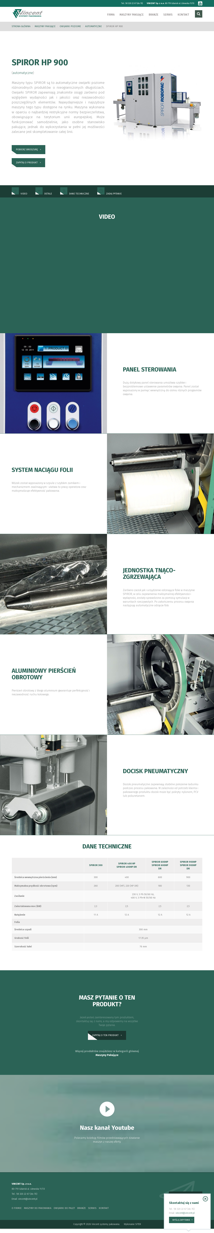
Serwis (168, 14)
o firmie (17, 1212)
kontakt (104, 1212)
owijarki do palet (64, 1212)
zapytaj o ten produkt (105, 1039)
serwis (92, 1212)
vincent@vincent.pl (27, 1203)
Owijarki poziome (70, 26)
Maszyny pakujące (132, 14)
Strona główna (21, 26)
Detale (43, 196)
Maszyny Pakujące (107, 1059)
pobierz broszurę (27, 150)
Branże (153, 14)
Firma (111, 14)
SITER (138, 1228)
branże (81, 1212)
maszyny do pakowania (37, 1212)
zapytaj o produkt (27, 164)
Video (19, 196)
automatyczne (93, 26)
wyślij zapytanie (181, 1220)
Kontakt (183, 14)
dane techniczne (74, 196)
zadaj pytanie (109, 196)
